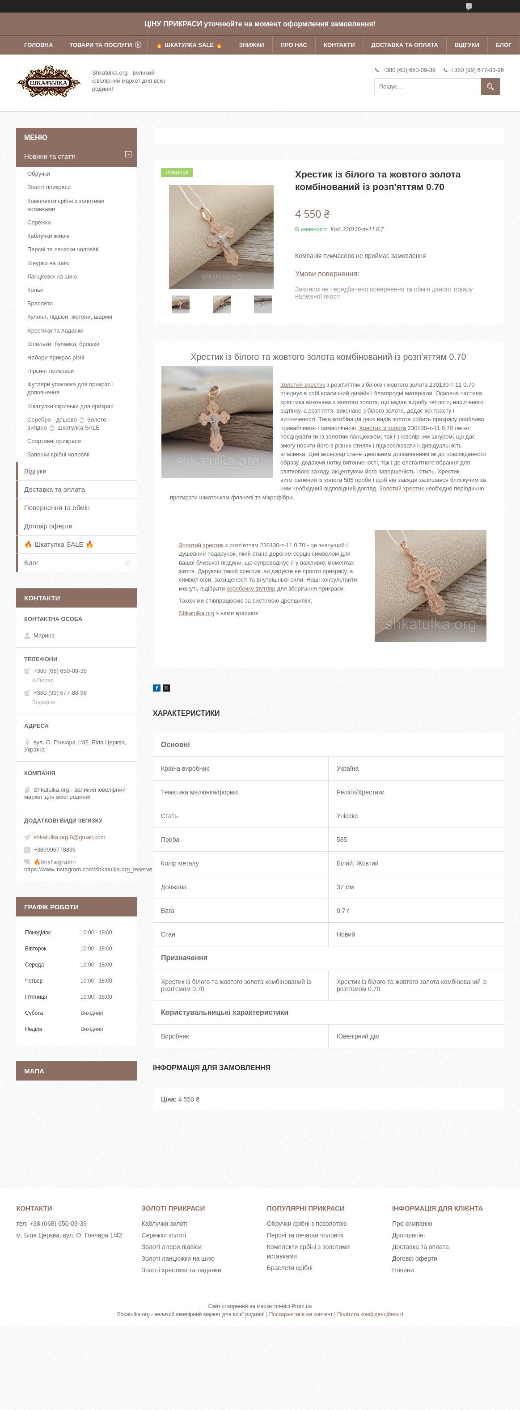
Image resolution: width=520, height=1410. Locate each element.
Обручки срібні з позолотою (307, 1223)
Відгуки (467, 45)
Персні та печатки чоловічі (62, 249)
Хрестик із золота (382, 428)
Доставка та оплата (405, 45)
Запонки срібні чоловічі (58, 454)
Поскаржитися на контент (301, 1314)
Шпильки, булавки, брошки (63, 344)
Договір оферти (48, 526)
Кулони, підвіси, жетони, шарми (69, 316)
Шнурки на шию (48, 263)
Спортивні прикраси (54, 441)
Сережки (39, 222)
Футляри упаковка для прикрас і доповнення (70, 388)
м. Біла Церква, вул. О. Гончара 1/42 (69, 1235)
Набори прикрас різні (55, 357)
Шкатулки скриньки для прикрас (70, 406)
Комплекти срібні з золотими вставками (65, 205)
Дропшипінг (409, 1235)
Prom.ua (302, 1306)
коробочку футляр (251, 588)
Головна (38, 45)
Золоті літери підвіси (172, 1246)
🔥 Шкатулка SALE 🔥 (189, 45)
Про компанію (412, 1223)
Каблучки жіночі (48, 235)
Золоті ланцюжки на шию (178, 1258)
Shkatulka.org (197, 613)
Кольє (35, 290)
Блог (504, 45)
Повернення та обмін (57, 507)
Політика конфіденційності (370, 1314)
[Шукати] (490, 86)
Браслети (40, 303)
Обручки (38, 173)
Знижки (251, 45)
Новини (403, 1270)
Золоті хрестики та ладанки (181, 1270)
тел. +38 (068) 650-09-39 (51, 1223)
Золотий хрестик (302, 384)
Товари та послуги (100, 45)
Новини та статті (50, 156)
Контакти (339, 45)
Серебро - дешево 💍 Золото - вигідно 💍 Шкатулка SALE (68, 423)
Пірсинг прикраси (50, 370)
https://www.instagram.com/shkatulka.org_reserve (88, 869)
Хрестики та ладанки (55, 330)
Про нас (294, 45)
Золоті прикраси (49, 187)
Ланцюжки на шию (52, 276)
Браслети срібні (290, 1267)
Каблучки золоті (165, 1223)
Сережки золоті (164, 1235)
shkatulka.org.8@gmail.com (70, 837)
